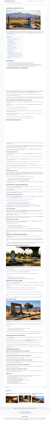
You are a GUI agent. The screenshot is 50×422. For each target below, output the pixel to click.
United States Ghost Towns (9, 1)
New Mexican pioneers (30, 31)
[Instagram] (20, 408)
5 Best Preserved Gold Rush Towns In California (37, 394)
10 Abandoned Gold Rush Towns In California (11, 394)
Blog (28, 412)
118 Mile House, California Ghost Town (25, 393)
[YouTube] (34, 408)
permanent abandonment (37, 205)
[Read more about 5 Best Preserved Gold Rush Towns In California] (38, 399)
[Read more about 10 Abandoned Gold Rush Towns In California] (12, 399)
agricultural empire (20, 167)
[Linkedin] (27, 408)
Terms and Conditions (21, 412)
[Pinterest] (30, 408)
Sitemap (31, 412)
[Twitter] (23, 408)
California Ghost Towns (9, 9)
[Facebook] (15, 408)
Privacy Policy (26, 412)
